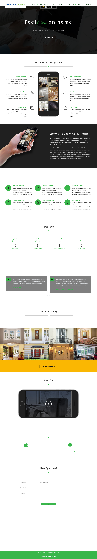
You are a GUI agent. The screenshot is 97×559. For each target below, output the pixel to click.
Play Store (70, 451)
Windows (53, 323)
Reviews (62, 4)
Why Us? (52, 4)
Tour (79, 4)
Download (88, 4)
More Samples (47, 366)
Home (34, 4)
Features (43, 4)
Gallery (71, 4)
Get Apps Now (48, 42)
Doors (44, 323)
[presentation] (51, 500)
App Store (25, 451)
